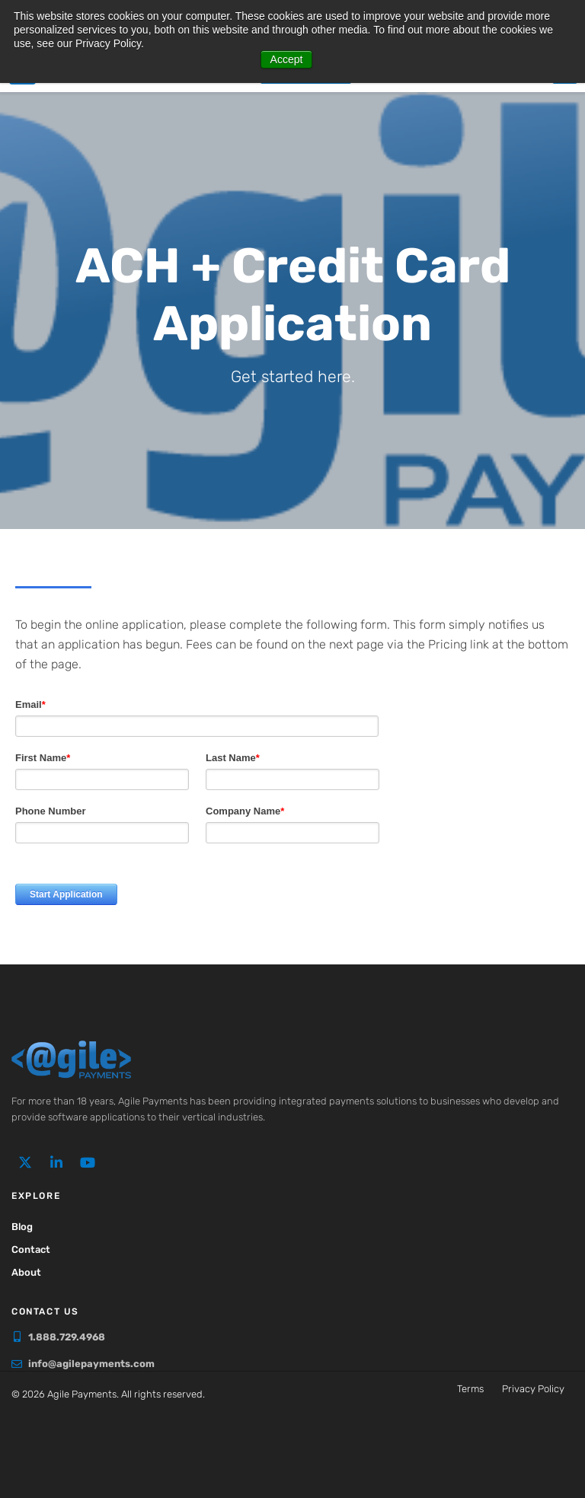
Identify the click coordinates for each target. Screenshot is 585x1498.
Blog (22, 1226)
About (26, 1272)
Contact (30, 1249)
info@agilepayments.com (91, 1363)
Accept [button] (286, 59)
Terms (470, 1388)
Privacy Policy (533, 1388)
